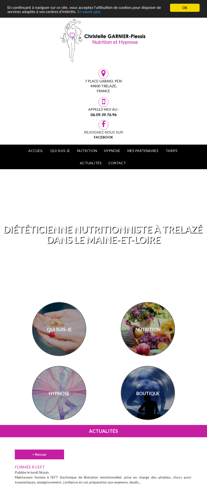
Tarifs (171, 151)
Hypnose (112, 151)
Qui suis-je (60, 151)
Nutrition (87, 151)
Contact (117, 163)
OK (184, 7)
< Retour (39, 454)
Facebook (103, 137)
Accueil (35, 151)
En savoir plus (89, 12)
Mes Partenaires (142, 151)
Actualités (91, 163)
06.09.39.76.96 (103, 114)
